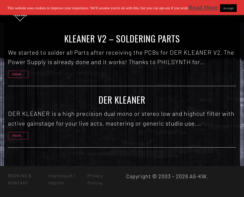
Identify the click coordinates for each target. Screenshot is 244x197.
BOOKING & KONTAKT (20, 179)
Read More (203, 7)
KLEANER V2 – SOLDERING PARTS (122, 38)
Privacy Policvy (95, 179)
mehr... (18, 74)
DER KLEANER (122, 99)
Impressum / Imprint (62, 179)
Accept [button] (228, 8)
